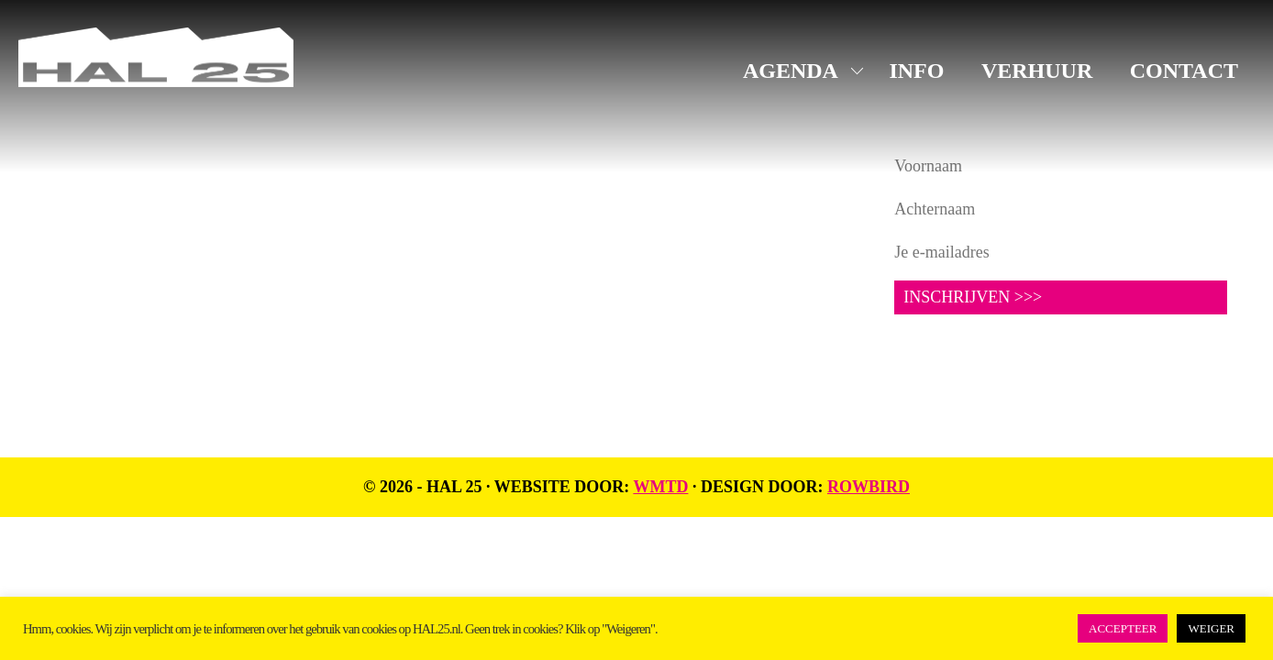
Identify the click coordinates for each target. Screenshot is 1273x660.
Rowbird (868, 487)
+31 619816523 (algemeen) (138, 258)
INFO (916, 70)
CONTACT (1184, 70)
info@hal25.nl (93, 235)
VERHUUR (1036, 70)
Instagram (514, 193)
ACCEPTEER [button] (1123, 628)
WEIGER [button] (1211, 628)
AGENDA (790, 70)
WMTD (660, 487)
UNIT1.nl (247, 302)
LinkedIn (509, 222)
